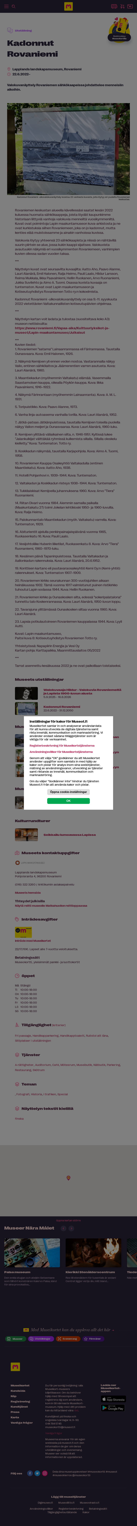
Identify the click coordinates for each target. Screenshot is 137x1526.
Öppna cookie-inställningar (68, 792)
